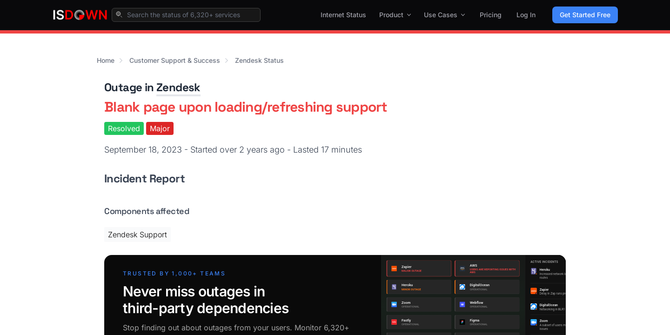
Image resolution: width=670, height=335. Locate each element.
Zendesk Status (259, 60)
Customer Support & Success (174, 60)
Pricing (491, 15)
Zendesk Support (137, 234)
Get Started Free (585, 15)
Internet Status (343, 15)
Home (105, 60)
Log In (526, 15)
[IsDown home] (80, 14)
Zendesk (178, 87)
